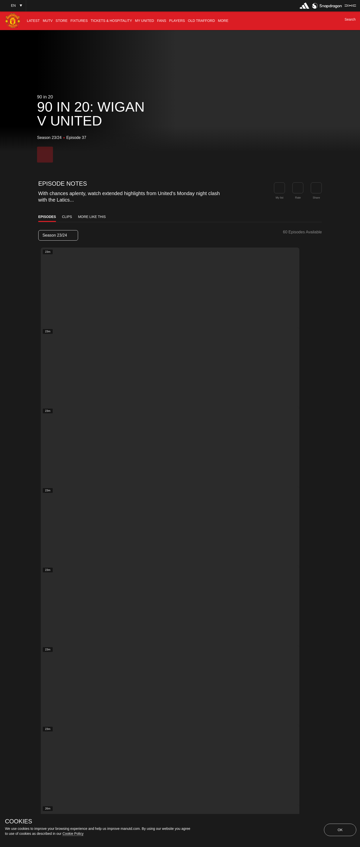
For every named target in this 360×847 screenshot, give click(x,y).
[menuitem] (33, 20)
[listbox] (58, 235)
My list (279, 197)
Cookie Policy (73, 834)
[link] (316, 187)
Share (316, 197)
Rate (298, 197)
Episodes (47, 217)
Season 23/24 (58, 235)
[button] (13, 5)
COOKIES (18, 821)
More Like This (92, 217)
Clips (67, 217)
